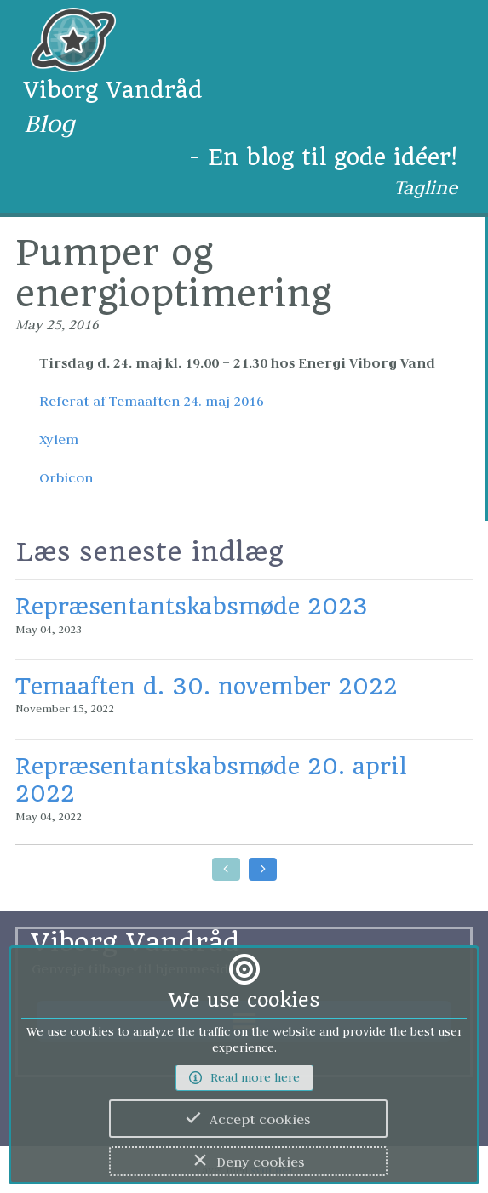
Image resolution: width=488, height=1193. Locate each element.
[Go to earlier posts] (226, 869)
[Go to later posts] (263, 869)
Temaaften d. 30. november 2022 (206, 686)
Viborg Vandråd (113, 90)
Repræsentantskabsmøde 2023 (191, 606)
